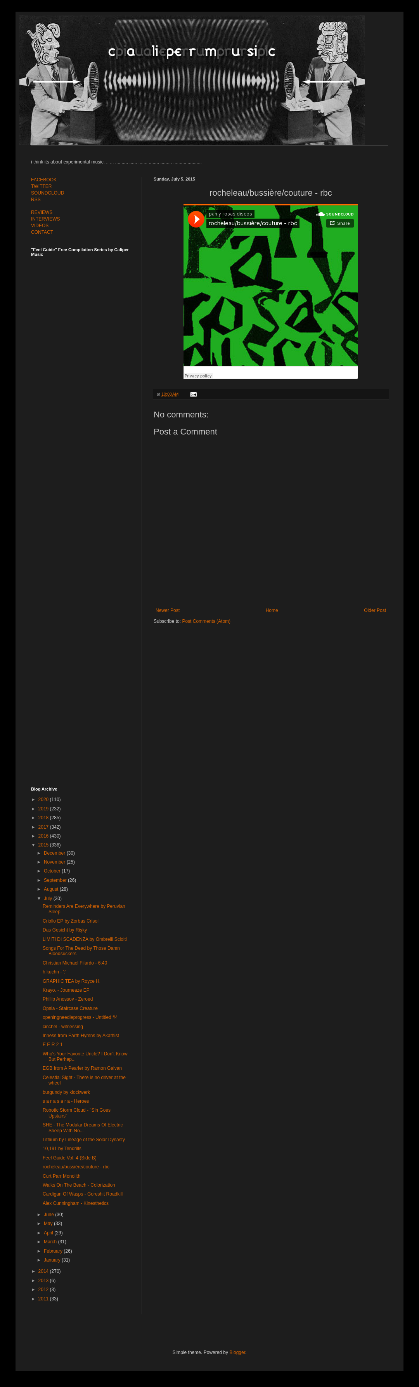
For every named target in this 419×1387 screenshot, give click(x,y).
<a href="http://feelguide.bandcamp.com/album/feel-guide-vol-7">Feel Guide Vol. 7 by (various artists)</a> (85, 342)
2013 (44, 1280)
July (49, 898)
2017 (44, 827)
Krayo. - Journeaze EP (66, 990)
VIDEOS (39, 225)
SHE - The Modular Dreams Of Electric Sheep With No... (83, 1127)
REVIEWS (41, 212)
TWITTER (41, 186)
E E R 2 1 (52, 1044)
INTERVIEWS (45, 219)
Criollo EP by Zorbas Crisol (71, 921)
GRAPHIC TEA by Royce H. (71, 981)
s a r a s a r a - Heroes (66, 1101)
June (49, 1214)
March (51, 1241)
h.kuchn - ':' (54, 972)
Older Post (375, 610)
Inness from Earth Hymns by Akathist (81, 1035)
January (53, 1260)
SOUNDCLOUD (47, 193)
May (49, 1223)
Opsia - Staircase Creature (70, 1008)
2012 (44, 1289)
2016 (44, 836)
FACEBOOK (44, 179)
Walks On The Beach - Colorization (79, 1185)
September (56, 880)
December (55, 853)
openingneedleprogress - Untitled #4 (80, 1017)
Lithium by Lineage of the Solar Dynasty (84, 1139)
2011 (44, 1299)
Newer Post (168, 610)
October (53, 871)
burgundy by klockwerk (66, 1092)
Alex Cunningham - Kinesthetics (76, 1203)
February (54, 1251)
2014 (44, 1271)
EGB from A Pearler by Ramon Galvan (82, 1068)
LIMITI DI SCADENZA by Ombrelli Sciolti (85, 939)
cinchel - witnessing (63, 1026)
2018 (44, 817)
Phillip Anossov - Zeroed (68, 999)
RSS (36, 199)
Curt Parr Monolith (61, 1176)
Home (272, 610)
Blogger (237, 1352)
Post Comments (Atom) (206, 621)
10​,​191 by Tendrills (62, 1148)
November (55, 862)
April (49, 1233)
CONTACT (42, 232)
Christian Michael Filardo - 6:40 (75, 963)
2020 (44, 799)
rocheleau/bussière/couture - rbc (76, 1167)
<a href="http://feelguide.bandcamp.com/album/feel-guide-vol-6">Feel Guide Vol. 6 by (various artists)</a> (85, 513)
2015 (44, 845)
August (52, 889)
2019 (44, 809)
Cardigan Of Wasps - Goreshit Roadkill (83, 1194)
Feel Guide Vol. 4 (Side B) (70, 1158)
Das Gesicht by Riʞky (65, 930)
